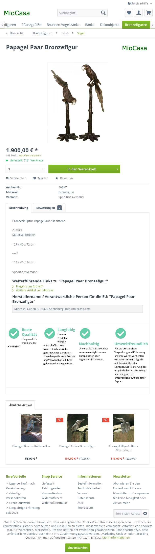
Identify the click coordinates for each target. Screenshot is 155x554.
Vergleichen (16, 178)
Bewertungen (49, 207)
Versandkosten (52, 493)
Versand (83, 493)
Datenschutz (86, 498)
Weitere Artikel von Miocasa (32, 290)
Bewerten (64, 178)
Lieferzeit (48, 483)
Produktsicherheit (90, 488)
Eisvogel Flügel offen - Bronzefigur (123, 448)
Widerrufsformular (54, 503)
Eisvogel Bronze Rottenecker (31, 446)
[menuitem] (82, 13)
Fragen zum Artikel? (27, 286)
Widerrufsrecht (52, 498)
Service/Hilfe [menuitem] (138, 3)
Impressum (85, 507)
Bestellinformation (90, 483)
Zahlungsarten (52, 488)
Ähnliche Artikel (20, 405)
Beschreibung (18, 208)
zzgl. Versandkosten (30, 155)
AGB (80, 503)
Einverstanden (78, 548)
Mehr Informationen (116, 537)
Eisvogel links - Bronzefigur (77, 446)
